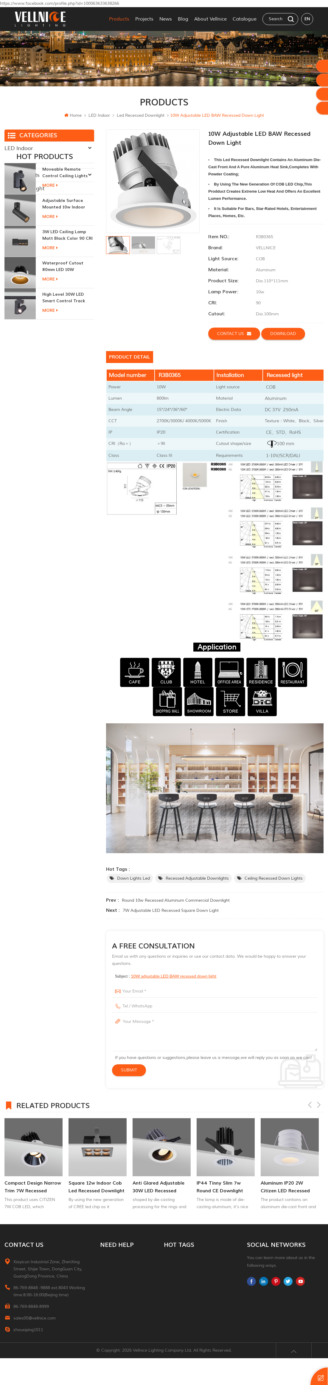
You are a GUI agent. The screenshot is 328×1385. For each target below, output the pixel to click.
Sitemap (108, 1301)
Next (319, 1105)
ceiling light (175, 1354)
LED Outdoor (21, 161)
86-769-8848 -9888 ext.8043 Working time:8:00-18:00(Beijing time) (49, 1291)
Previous (310, 1105)
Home (73, 115)
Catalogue (245, 19)
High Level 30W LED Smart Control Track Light (63, 351)
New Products (22, 175)
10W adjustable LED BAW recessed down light (173, 976)
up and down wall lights (188, 1301)
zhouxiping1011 (28, 1329)
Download (283, 333)
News (165, 19)
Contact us (234, 333)
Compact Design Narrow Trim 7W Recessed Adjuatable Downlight (32, 1187)
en (307, 19)
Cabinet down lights (184, 1333)
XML (104, 1311)
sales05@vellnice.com (34, 1318)
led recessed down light (189, 1322)
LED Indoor (99, 115)
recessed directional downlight (194, 1279)
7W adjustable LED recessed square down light (171, 910)
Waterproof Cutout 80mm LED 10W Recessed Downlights (64, 319)
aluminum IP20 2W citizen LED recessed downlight (285, 1187)
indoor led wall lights (185, 1344)
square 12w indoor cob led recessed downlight (97, 1187)
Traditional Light (24, 188)
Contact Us (111, 1279)
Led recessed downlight (140, 115)
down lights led (133, 878)
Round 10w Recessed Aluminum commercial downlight (176, 900)
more (50, 238)
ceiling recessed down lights (274, 878)
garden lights (177, 1311)
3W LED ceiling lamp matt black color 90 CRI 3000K (67, 288)
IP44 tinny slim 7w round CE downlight (220, 1187)
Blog (183, 19)
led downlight (178, 1269)
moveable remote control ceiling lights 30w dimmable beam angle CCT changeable (66, 225)
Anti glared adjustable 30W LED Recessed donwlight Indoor (158, 1187)
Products (119, 19)
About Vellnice (210, 19)
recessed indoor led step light (194, 1290)
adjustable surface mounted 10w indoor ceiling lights (63, 257)
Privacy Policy (113, 1322)
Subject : (165, 976)
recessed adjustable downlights (197, 878)
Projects (144, 19)
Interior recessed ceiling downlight (196, 1258)
